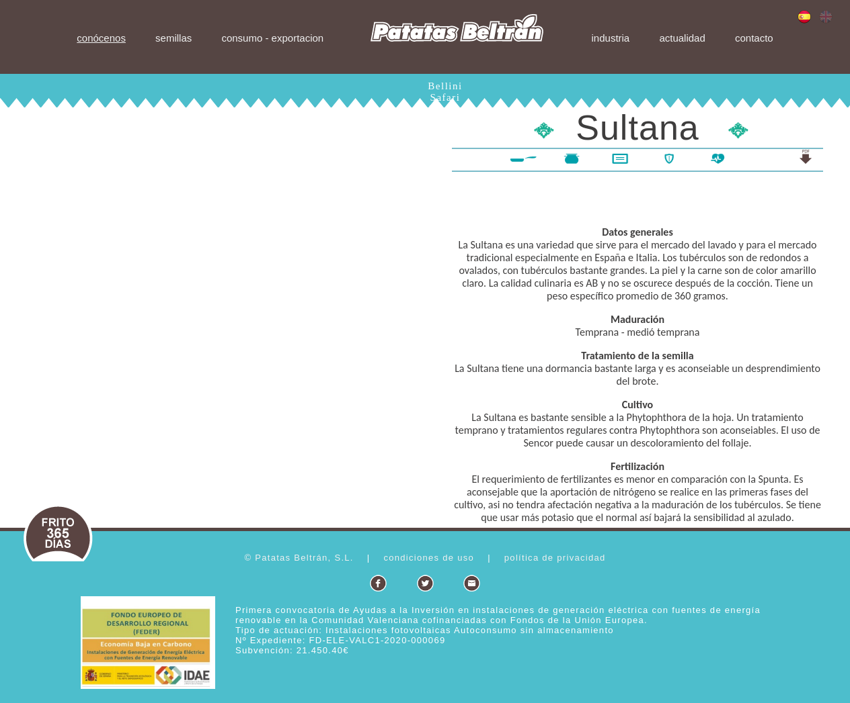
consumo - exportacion (272, 38)
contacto (754, 38)
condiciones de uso (428, 558)
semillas (173, 38)
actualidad (682, 38)
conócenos (101, 38)
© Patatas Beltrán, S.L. (298, 558)
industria (611, 38)
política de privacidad (555, 558)
